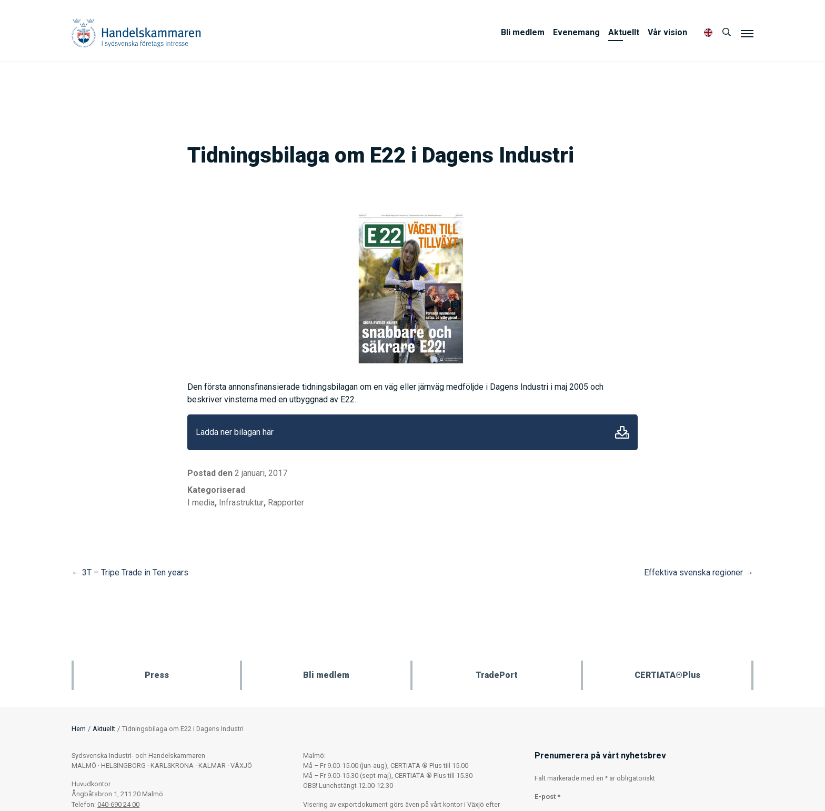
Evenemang (576, 32)
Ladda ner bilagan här (235, 432)
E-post (547, 796)
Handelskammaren (136, 33)
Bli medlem (523, 32)
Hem (79, 729)
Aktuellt (623, 32)
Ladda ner (622, 432)
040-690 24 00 (118, 804)
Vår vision (667, 32)
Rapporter (286, 503)
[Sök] (726, 32)
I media (201, 503)
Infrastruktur (241, 503)
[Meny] (747, 33)
